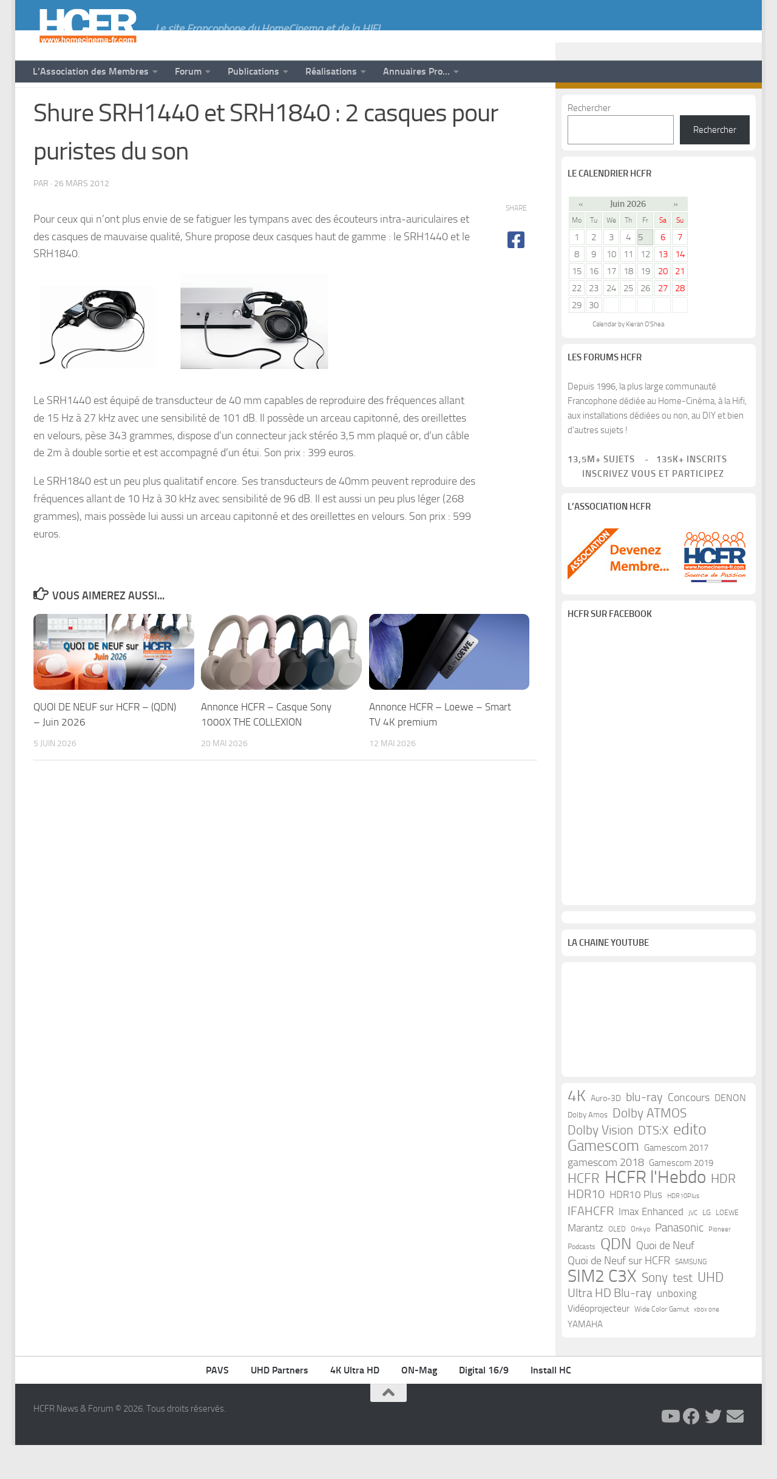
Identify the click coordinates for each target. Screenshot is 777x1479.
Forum (188, 71)
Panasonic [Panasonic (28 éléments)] (679, 1261)
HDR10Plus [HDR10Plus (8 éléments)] (683, 1230)
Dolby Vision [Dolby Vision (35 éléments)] (600, 1164)
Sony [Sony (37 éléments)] (655, 1311)
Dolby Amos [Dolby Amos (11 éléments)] (588, 1148)
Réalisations (331, 71)
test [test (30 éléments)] (683, 1312)
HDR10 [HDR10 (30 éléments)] (586, 1228)
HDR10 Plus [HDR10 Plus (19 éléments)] (635, 1229)
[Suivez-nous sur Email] (736, 108)
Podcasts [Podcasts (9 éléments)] (581, 1280)
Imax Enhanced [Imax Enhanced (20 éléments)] (651, 1245)
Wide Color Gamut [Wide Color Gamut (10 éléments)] (661, 1343)
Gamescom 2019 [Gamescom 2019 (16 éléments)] (681, 1196)
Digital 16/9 (484, 1404)
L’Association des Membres (91, 71)
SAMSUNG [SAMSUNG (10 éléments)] (691, 1296)
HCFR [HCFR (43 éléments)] (584, 1212)
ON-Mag (419, 1404)
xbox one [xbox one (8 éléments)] (706, 1343)
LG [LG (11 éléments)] (706, 1246)
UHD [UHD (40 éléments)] (710, 1311)
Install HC (551, 1404)
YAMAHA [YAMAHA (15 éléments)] (585, 1358)
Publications (253, 71)
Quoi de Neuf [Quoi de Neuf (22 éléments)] (665, 1279)
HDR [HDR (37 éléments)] (723, 1212)
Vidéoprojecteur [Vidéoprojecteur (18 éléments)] (598, 1342)
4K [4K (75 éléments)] (577, 1130)
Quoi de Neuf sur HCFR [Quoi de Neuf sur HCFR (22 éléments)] (619, 1295)
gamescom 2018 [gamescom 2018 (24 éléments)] (606, 1196)
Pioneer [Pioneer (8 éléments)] (719, 1263)
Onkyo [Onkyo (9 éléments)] (640, 1263)
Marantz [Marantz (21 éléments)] (585, 1262)
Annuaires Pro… (416, 71)
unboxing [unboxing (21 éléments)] (677, 1327)
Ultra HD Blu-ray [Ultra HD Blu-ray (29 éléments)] (610, 1327)
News (46, 107)
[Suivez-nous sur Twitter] (717, 108)
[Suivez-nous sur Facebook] (697, 108)
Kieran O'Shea (645, 358)
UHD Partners (279, 1404)
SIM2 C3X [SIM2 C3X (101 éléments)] (602, 1310)
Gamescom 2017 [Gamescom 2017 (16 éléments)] (676, 1181)
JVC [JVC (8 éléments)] (692, 1247)
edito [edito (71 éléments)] (690, 1163)
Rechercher (589, 141)
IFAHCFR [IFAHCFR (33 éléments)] (591, 1245)
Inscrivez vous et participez (646, 507)
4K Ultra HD (354, 1404)
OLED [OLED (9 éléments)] (617, 1263)
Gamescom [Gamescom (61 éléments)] (603, 1180)
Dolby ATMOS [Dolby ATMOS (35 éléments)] (649, 1147)
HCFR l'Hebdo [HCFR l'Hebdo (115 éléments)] (655, 1211)
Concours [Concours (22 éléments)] (689, 1131)
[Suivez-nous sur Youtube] (678, 108)
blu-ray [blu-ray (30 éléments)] (644, 1131)
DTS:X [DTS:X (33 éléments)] (653, 1164)
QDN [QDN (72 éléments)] (615, 1278)
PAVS (217, 1404)
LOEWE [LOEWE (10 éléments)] (727, 1246)
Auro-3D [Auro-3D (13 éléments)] (606, 1132)
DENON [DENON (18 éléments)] (730, 1131)
